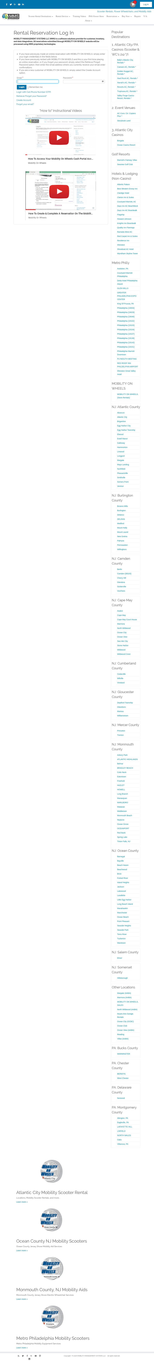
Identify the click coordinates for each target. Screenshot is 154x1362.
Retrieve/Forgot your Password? (31, 96)
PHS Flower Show (96, 16)
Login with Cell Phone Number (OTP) (33, 92)
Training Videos (79, 16)
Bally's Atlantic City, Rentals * (125, 61)
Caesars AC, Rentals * (126, 67)
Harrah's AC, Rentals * (126, 83)
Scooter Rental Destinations (40, 16)
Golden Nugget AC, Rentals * (125, 72)
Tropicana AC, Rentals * (127, 91)
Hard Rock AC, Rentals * (127, 78)
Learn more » (22, 1202)
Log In (146, 4)
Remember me (35, 87)
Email (19, 78)
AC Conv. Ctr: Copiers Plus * (126, 114)
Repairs (137, 16)
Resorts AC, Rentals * (126, 87)
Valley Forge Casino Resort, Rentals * (125, 96)
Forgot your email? (25, 104)
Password (67, 78)
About (88, 20)
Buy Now (127, 16)
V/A (145, 16)
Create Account (23, 100)
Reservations (113, 16)
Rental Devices (63, 16)
